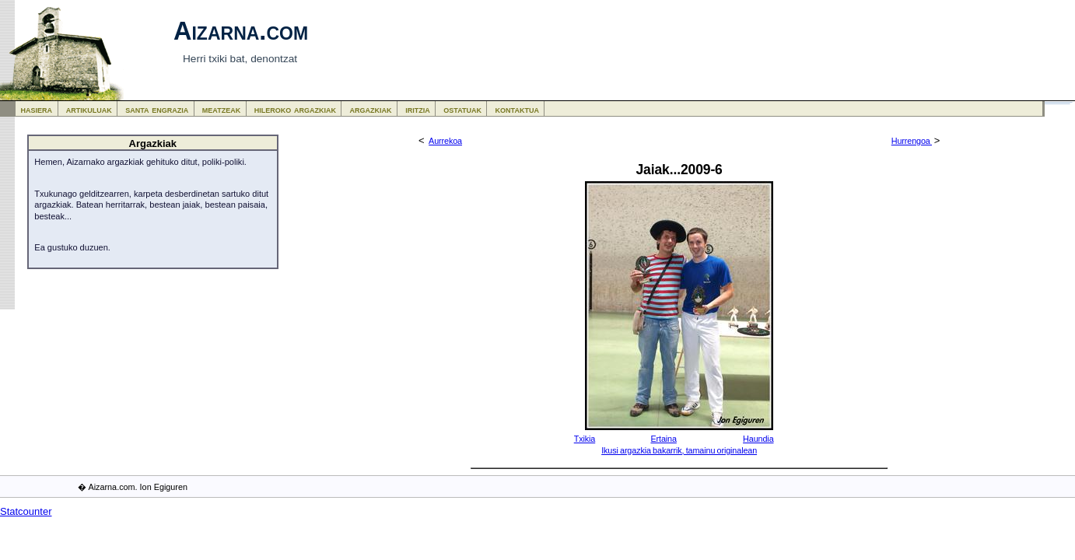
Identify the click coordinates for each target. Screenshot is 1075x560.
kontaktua (517, 109)
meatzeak (221, 109)
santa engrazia (156, 109)
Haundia (758, 438)
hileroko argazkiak (295, 109)
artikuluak (89, 109)
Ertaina (663, 438)
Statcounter (26, 511)
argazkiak (371, 109)
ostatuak (462, 109)
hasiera (37, 109)
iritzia (417, 109)
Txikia (585, 438)
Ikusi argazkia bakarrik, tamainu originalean (679, 450)
